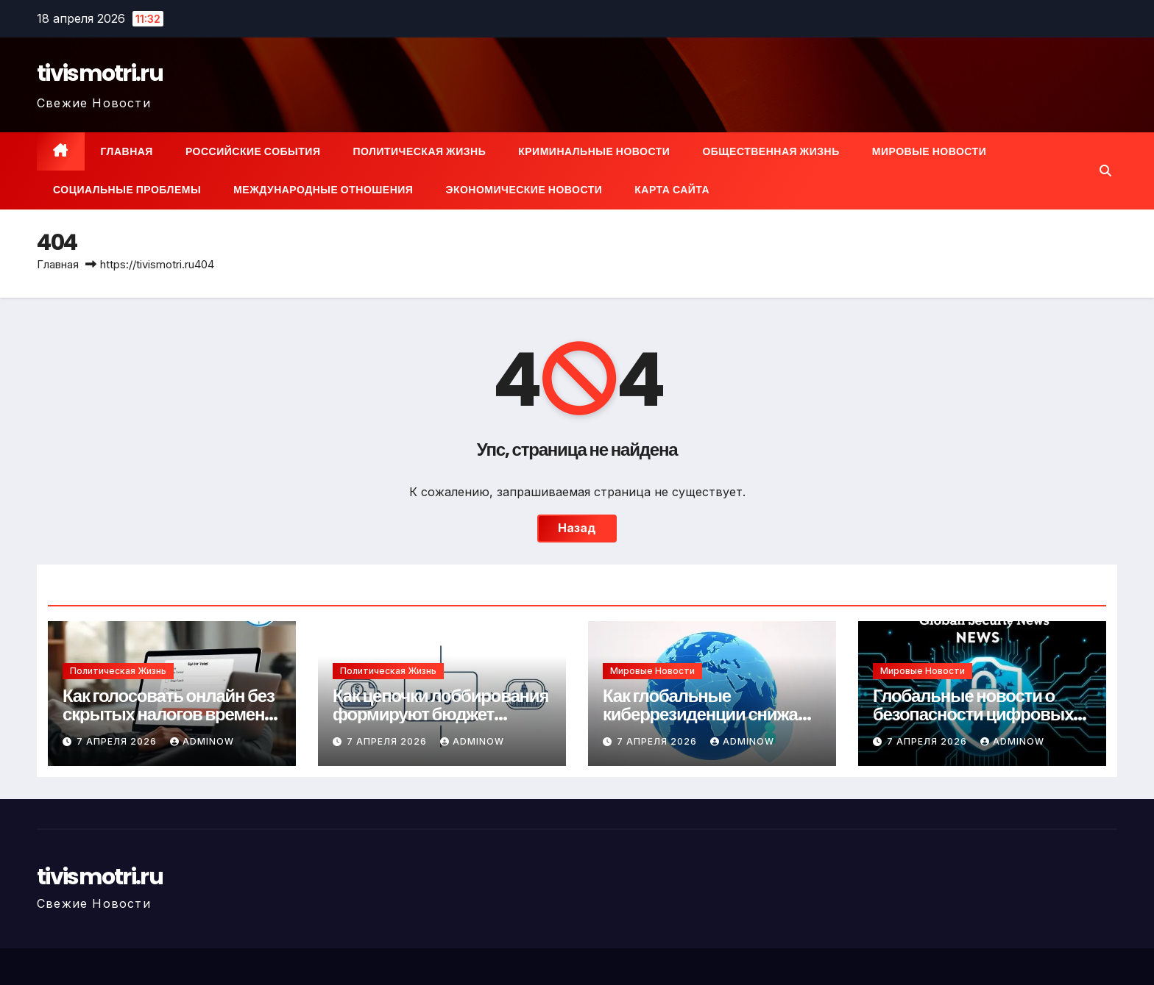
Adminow (202, 741)
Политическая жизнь (419, 151)
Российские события (253, 151)
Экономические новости (523, 189)
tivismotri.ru (100, 73)
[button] (1105, 170)
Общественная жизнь (770, 151)
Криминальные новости (594, 151)
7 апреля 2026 (118, 741)
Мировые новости (929, 151)
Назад (577, 528)
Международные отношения (323, 189)
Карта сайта (671, 189)
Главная (127, 151)
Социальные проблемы (127, 189)
